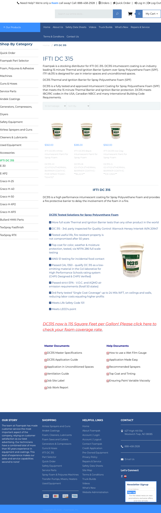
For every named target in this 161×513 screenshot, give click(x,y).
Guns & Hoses (8, 83)
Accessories (7, 152)
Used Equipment (10, 145)
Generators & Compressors (56, 443)
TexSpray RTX (8, 235)
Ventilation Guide (58, 373)
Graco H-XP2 (8, 204)
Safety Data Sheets (76, 27)
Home (46, 27)
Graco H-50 (7, 196)
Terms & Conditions (93, 474)
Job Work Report (57, 387)
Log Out (154, 3)
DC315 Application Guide (62, 359)
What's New (121, 27)
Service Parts (8, 91)
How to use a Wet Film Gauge (128, 352)
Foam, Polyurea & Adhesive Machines (17, 72)
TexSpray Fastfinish (12, 227)
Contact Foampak (92, 443)
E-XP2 (3, 173)
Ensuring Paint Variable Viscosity (129, 380)
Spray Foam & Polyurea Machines (60, 474)
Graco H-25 (7, 181)
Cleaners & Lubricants (13, 137)
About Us (58, 27)
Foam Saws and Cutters (55, 439)
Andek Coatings (10, 99)
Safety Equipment (11, 122)
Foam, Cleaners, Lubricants (57, 435)
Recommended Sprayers (124, 366)
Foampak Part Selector (14, 60)
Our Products (12, 27)
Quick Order (122, 3)
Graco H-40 (7, 188)
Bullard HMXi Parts (12, 219)
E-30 (3, 165)
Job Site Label (55, 380)
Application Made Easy (123, 359)
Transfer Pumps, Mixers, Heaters (59, 479)
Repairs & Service (140, 27)
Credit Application (92, 448)
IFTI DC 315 (7, 160)
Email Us (129, 459)
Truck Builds (105, 27)
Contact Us (73, 36)
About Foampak (91, 430)
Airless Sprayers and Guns (16, 129)
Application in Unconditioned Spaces (70, 366)
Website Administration (95, 492)
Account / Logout (91, 439)
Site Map (87, 470)
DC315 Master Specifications (64, 352)
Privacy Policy (89, 457)
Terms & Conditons (53, 36)
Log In (139, 3)
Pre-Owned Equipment (95, 452)
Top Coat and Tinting (122, 373)
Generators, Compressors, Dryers (16, 110)
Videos (92, 27)
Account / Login (91, 435)
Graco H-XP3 (8, 212)
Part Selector (49, 457)
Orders (103, 3)
